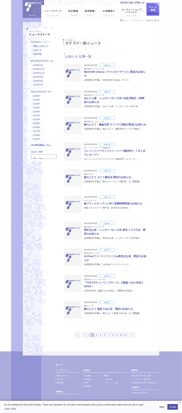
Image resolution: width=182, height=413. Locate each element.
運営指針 (134, 370)
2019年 (36, 123)
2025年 (36, 100)
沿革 (86, 383)
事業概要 (87, 386)
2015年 (36, 139)
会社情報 (86, 370)
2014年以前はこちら (41, 145)
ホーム (125, 20)
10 (121, 335)
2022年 (36, 111)
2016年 (36, 135)
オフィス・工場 (112, 383)
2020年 (36, 119)
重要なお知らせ (40, 46)
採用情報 (58, 392)
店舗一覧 (109, 379)
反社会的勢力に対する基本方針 (144, 383)
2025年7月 (38, 84)
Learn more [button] (10, 408)
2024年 (36, 104)
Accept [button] (172, 407)
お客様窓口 (135, 387)
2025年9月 (38, 77)
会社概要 (87, 376)
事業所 (106, 376)
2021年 (36, 115)
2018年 (36, 127)
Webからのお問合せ (140, 393)
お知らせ (37, 50)
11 (125, 335)
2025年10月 (39, 73)
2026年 (36, 96)
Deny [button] (162, 407)
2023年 (36, 107)
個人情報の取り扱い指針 (142, 376)
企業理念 (87, 379)
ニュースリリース (137, 20)
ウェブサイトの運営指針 (142, 379)
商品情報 (37, 54)
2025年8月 (38, 81)
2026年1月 (38, 65)
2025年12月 (39, 69)
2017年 (36, 131)
